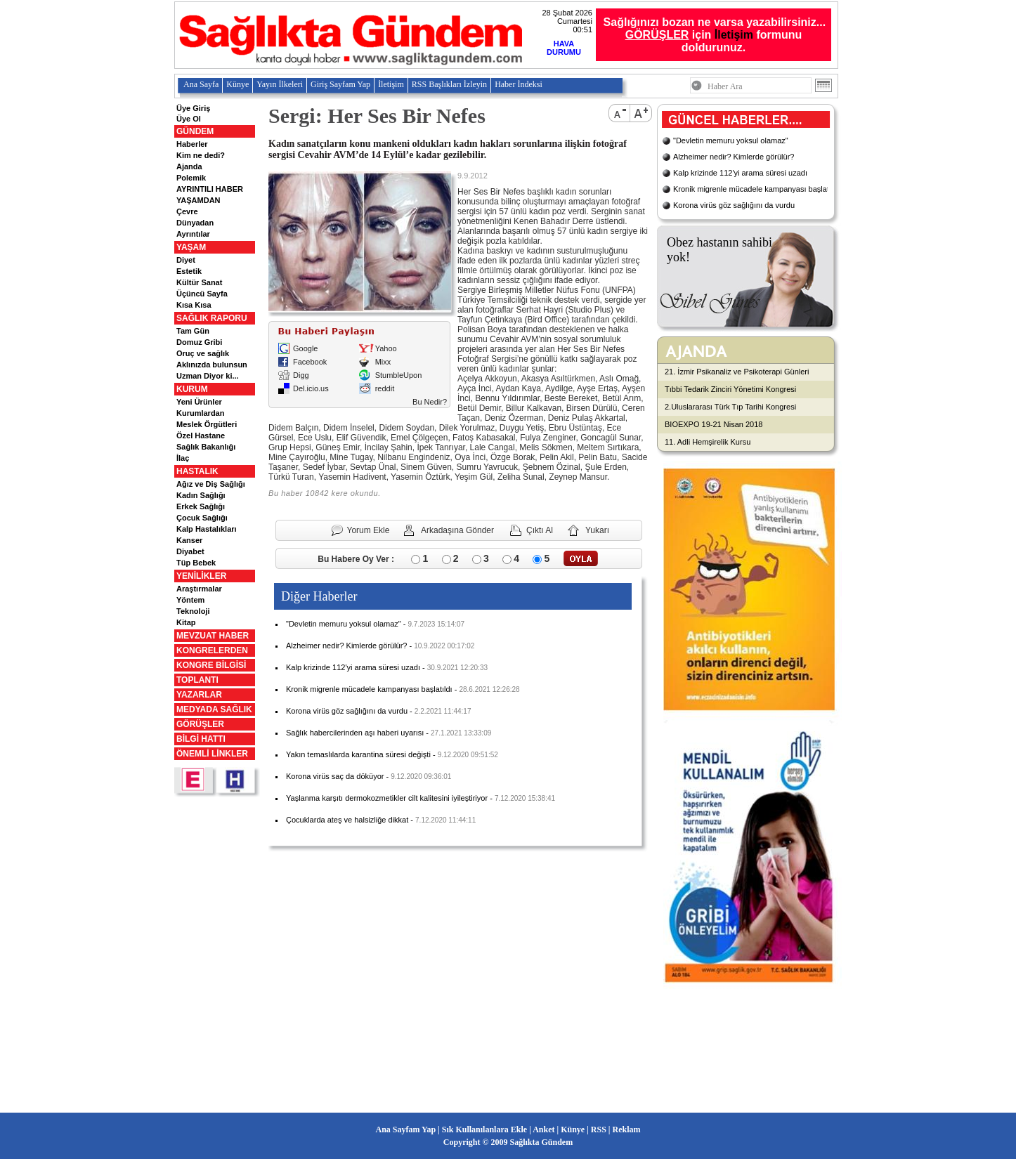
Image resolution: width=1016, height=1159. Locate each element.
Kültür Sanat (199, 282)
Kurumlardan (200, 413)
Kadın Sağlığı (201, 495)
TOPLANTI (197, 680)
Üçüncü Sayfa (202, 293)
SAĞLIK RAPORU (211, 318)
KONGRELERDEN (212, 650)
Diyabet (190, 551)
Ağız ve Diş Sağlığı (210, 484)
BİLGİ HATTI (201, 739)
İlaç (182, 458)
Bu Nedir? (429, 402)
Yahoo (386, 348)
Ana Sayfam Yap (406, 1129)
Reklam (626, 1129)
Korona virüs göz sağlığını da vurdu (347, 711)
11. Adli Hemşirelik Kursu (707, 442)
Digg (301, 375)
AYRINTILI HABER (209, 189)
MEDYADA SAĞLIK (214, 709)
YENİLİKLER (201, 576)
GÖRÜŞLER (200, 724)
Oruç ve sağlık (202, 353)
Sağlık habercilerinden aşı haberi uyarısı (355, 732)
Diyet (185, 260)
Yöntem (190, 600)
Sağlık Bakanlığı (205, 447)
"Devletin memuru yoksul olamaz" (343, 624)
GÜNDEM (195, 131)
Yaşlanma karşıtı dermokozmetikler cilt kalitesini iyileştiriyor (387, 798)
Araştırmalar (199, 588)
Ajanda (189, 166)
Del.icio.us (311, 388)
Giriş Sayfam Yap (340, 84)
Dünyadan (195, 222)
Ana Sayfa (201, 84)
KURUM (192, 389)
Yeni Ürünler (199, 402)
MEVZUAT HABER (212, 636)
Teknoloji (192, 611)
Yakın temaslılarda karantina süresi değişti (358, 754)
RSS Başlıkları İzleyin (449, 84)
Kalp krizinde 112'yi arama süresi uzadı (353, 667)
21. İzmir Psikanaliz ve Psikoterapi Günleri (737, 371)
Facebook (310, 362)
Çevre (187, 211)
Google (305, 348)
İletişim (734, 35)
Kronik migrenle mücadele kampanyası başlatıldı (369, 689)
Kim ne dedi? (200, 155)
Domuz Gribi (199, 342)
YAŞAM (191, 247)
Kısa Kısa (193, 305)
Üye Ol (188, 118)
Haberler (192, 144)
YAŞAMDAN (198, 200)
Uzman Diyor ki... (207, 376)
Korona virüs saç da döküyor (335, 776)
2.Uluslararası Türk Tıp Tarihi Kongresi (730, 406)
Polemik (191, 177)
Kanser (189, 540)
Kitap (186, 622)
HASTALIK (197, 471)
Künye (237, 84)
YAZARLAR (199, 695)
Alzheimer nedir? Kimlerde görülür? (346, 645)
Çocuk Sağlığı (202, 517)
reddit (385, 388)
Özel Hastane (200, 435)
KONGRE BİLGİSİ (211, 665)
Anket (543, 1129)
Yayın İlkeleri (279, 84)
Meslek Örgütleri (206, 424)
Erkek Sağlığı (200, 506)
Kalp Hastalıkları (206, 529)
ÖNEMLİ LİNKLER (212, 754)
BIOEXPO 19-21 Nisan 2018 (713, 424)
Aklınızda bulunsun (211, 364)
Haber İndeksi (518, 84)
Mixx (383, 362)
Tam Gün (192, 331)
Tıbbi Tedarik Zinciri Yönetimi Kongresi (730, 389)
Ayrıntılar (193, 234)
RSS (598, 1129)
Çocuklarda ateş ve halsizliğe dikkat (347, 820)
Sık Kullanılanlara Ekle (484, 1129)
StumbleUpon (398, 375)
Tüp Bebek (196, 562)
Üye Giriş (193, 108)
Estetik (189, 271)
